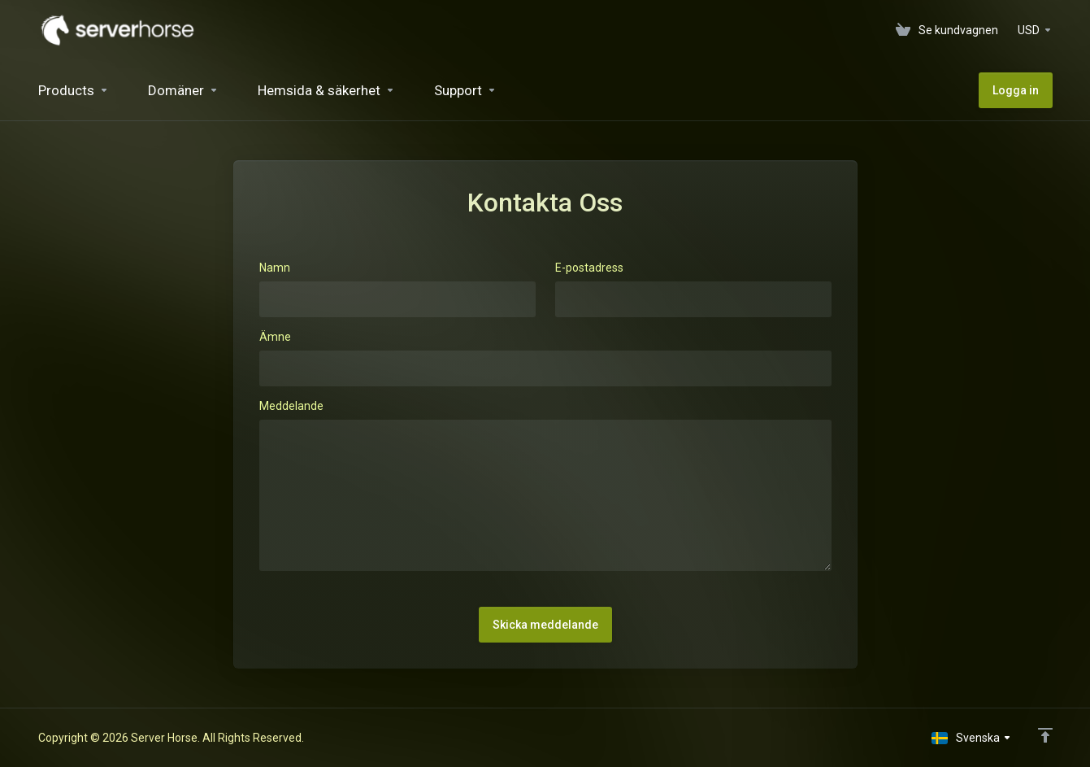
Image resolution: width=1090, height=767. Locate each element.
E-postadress (589, 267)
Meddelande (291, 405)
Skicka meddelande (545, 624)
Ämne (275, 336)
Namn (274, 267)
